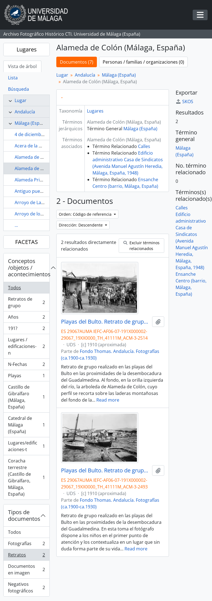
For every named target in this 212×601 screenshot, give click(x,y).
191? (26, 329)
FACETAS (26, 242)
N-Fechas (26, 365)
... (16, 225)
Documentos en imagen (26, 569)
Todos (14, 288)
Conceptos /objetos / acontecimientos (28, 267)
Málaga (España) (32, 123)
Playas (26, 376)
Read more (107, 400)
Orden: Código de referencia (86, 214)
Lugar (20, 100)
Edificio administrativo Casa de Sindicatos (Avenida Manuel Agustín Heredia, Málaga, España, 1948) (192, 240)
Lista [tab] (13, 78)
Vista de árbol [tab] (22, 66)
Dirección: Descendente (81, 225)
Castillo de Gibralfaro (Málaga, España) (26, 397)
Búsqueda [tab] (18, 89)
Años (26, 318)
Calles (144, 146)
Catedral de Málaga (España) (26, 425)
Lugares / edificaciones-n (26, 346)
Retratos (26, 556)
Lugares (27, 49)
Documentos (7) (76, 62)
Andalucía (25, 112)
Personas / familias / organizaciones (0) (143, 62)
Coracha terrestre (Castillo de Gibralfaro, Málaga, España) (26, 477)
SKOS (184, 101)
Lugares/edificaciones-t (26, 446)
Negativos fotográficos (26, 587)
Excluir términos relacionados (141, 245)
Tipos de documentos (24, 515)
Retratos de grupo (26, 302)
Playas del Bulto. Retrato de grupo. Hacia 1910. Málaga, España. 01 (105, 321)
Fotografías (26, 544)
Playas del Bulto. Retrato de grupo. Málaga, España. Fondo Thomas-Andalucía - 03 (105, 470)
